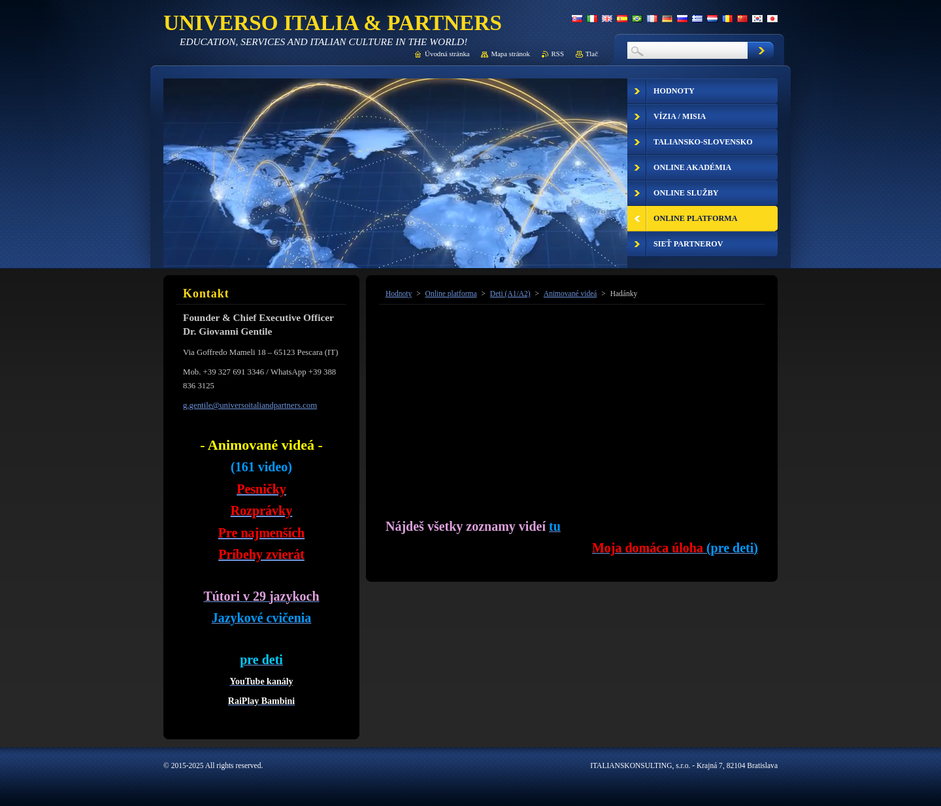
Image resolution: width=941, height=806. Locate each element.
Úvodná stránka (447, 54)
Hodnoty (399, 293)
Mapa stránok (510, 54)
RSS (558, 54)
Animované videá (570, 293)
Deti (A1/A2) (510, 293)
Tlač (592, 54)
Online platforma (451, 293)
